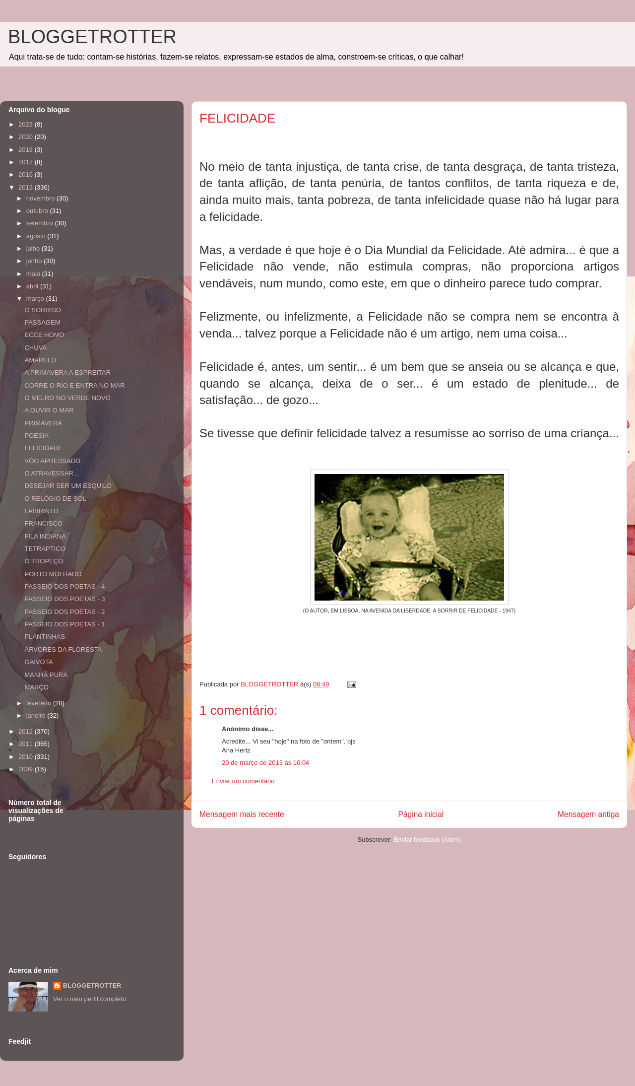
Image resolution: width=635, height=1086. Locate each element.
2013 (26, 187)
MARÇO (36, 687)
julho (34, 248)
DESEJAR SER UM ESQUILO (68, 485)
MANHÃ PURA (45, 675)
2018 (26, 149)
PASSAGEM (42, 322)
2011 (26, 743)
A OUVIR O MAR (48, 410)
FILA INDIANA (44, 536)
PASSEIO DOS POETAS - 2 (64, 611)
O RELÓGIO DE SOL (55, 498)
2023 (26, 124)
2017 (26, 162)
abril (33, 286)
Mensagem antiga (588, 814)
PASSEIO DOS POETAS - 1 (64, 624)
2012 (26, 731)
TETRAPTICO (44, 548)
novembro (41, 198)
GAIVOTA (38, 662)
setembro (40, 223)
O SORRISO (42, 310)
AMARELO (40, 360)
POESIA (36, 435)
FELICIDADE (43, 448)
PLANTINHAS (44, 636)
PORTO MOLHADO (52, 574)
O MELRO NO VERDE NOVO (67, 398)
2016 (26, 174)
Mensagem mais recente (241, 814)
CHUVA (35, 347)
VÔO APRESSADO (52, 461)
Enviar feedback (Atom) (427, 839)
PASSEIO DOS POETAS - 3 (64, 599)
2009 (26, 769)
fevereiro (39, 703)
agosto (37, 236)
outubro (38, 210)
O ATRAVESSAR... (51, 473)
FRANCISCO (43, 523)
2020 (26, 136)
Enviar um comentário (243, 781)
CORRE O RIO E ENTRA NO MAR (74, 385)
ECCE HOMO (44, 335)
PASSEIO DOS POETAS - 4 (64, 586)
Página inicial (421, 814)
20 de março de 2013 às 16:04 (265, 762)
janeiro (37, 715)
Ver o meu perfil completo (89, 999)
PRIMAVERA (43, 423)
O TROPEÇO (43, 561)
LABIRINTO (41, 511)
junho (35, 261)
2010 (26, 756)
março (36, 298)
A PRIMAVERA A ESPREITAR (67, 372)
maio (34, 273)
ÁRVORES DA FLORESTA (63, 649)
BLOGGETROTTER (92, 36)
